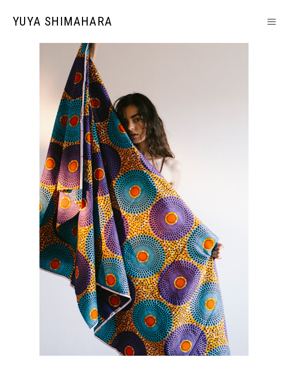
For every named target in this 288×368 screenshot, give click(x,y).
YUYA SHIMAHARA (62, 21)
